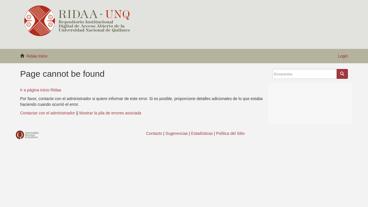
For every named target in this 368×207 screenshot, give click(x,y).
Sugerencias (176, 133)
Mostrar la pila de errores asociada (110, 113)
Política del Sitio (230, 133)
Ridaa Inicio (36, 56)
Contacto (154, 133)
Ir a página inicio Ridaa (40, 90)
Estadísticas (202, 133)
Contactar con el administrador (47, 113)
